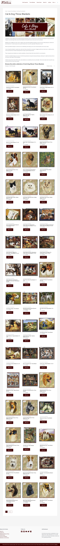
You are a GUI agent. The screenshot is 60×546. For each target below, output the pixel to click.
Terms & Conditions (3, 536)
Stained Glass (39, 2)
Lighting (49, 2)
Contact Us (2, 532)
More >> (54, 2)
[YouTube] (26, 531)
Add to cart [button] (10, 91)
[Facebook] (22, 531)
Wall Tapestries (25, 2)
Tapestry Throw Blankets (12, 11)
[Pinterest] (24, 531)
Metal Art (45, 2)
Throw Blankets (32, 2)
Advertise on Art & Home (4, 537)
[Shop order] (50, 66)
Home (6, 11)
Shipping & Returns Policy (4, 533)
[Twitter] (28, 531)
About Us (1, 531)
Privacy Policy (2, 535)
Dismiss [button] (56, 544)
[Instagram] (31, 531)
